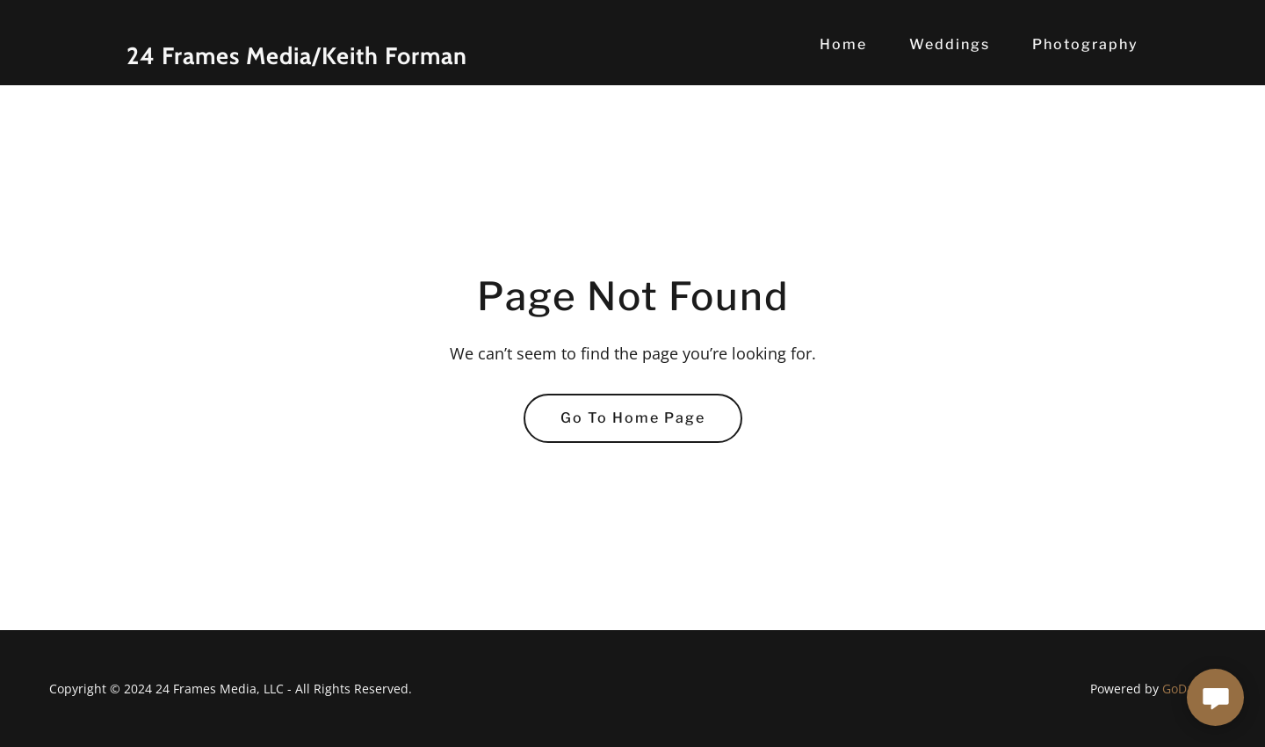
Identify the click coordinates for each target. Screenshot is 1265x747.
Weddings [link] (949, 44)
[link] (303, 59)
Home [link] (843, 44)
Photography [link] (1085, 44)
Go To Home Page (632, 418)
